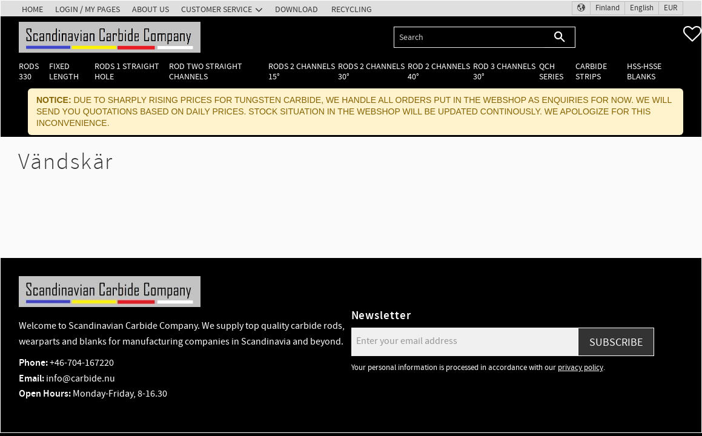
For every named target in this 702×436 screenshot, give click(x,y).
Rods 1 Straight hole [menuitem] (126, 71)
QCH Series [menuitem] (551, 71)
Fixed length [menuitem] (64, 71)
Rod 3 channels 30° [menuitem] (504, 71)
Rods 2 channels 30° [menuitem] (371, 71)
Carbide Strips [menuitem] (591, 71)
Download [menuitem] (296, 9)
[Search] (560, 37)
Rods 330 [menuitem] (29, 71)
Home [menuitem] (32, 9)
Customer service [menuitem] (216, 9)
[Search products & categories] (469, 37)
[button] (692, 34)
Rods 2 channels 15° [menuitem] (301, 71)
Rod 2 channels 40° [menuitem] (439, 71)
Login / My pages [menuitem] (87, 9)
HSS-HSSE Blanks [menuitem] (644, 71)
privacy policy (580, 367)
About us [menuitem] (150, 9)
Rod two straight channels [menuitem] (205, 71)
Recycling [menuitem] (351, 9)
